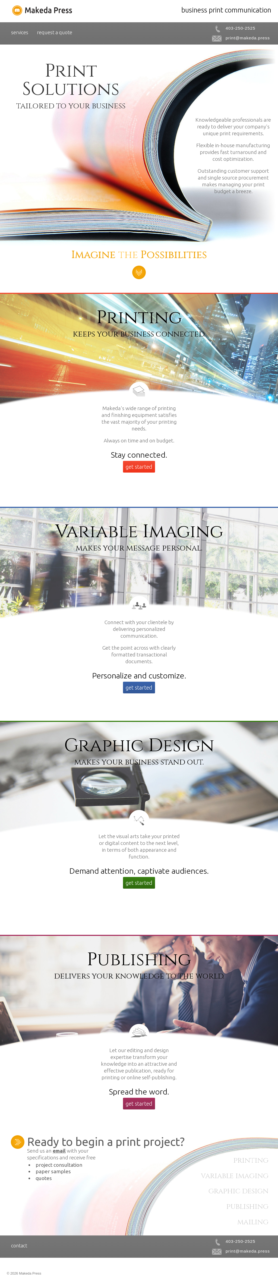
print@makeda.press (248, 38)
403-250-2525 (240, 28)
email (59, 1151)
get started (139, 467)
